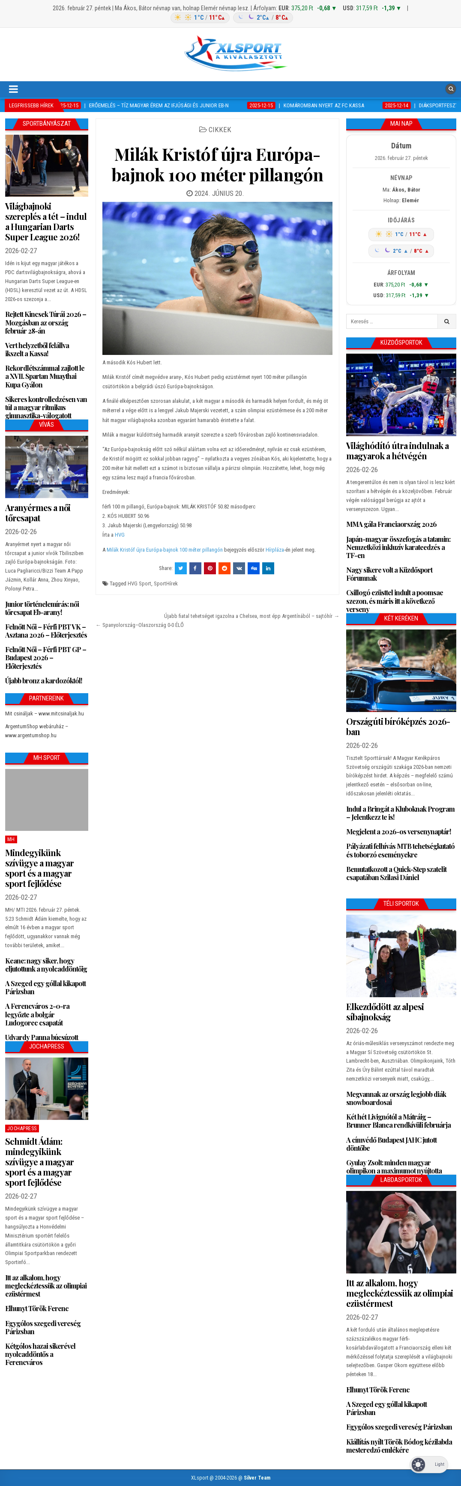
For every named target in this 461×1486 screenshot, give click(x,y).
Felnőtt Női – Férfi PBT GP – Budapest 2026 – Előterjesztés (45, 657)
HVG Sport (139, 583)
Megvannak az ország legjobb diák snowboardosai (396, 1098)
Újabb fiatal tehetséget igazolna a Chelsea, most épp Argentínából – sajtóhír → (251, 616)
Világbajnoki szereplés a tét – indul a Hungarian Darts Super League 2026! (46, 221)
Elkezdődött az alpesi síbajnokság (385, 1011)
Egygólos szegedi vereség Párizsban (43, 1327)
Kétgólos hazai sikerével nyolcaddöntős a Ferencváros (40, 1354)
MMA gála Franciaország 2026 (391, 524)
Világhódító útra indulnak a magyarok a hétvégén (397, 450)
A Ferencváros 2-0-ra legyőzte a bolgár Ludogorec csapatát (37, 1014)
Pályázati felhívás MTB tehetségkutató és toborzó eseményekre (400, 850)
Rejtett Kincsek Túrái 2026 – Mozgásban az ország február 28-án (45, 322)
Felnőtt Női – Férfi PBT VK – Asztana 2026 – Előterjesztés (46, 630)
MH (11, 839)
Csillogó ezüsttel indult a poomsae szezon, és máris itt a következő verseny (394, 600)
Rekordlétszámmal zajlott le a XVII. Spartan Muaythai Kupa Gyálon (44, 376)
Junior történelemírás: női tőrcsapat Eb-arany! (42, 608)
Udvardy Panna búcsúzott (41, 1037)
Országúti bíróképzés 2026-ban (398, 726)
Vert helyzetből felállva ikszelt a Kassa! (37, 349)
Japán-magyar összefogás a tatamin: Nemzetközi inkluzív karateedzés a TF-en (398, 547)
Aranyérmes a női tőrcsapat (37, 512)
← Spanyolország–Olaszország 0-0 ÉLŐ (140, 625)
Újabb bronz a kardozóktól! (43, 680)
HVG (120, 535)
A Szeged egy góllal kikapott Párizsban (45, 987)
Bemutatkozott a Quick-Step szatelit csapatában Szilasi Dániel (396, 873)
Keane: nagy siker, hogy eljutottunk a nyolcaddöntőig (46, 964)
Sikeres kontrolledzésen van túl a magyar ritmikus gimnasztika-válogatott (46, 407)
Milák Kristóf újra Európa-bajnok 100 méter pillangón (217, 164)
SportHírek (166, 583)
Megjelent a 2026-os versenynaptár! (398, 831)
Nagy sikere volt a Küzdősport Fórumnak (389, 573)
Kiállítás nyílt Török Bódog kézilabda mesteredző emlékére (399, 1445)
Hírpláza (275, 550)
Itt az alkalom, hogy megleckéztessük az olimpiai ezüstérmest (46, 1285)
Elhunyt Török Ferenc (37, 1308)
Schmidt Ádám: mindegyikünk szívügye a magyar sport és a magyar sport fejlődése (39, 1161)
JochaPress (22, 1128)
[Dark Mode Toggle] (429, 1465)
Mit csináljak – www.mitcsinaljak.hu (44, 713)
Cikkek (220, 129)
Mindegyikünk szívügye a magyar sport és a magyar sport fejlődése (39, 868)
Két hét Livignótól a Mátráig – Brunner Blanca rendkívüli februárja (398, 1120)
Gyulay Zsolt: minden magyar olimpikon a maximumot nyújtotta (394, 1166)
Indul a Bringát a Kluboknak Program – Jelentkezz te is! (400, 812)
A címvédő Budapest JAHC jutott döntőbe (391, 1143)
